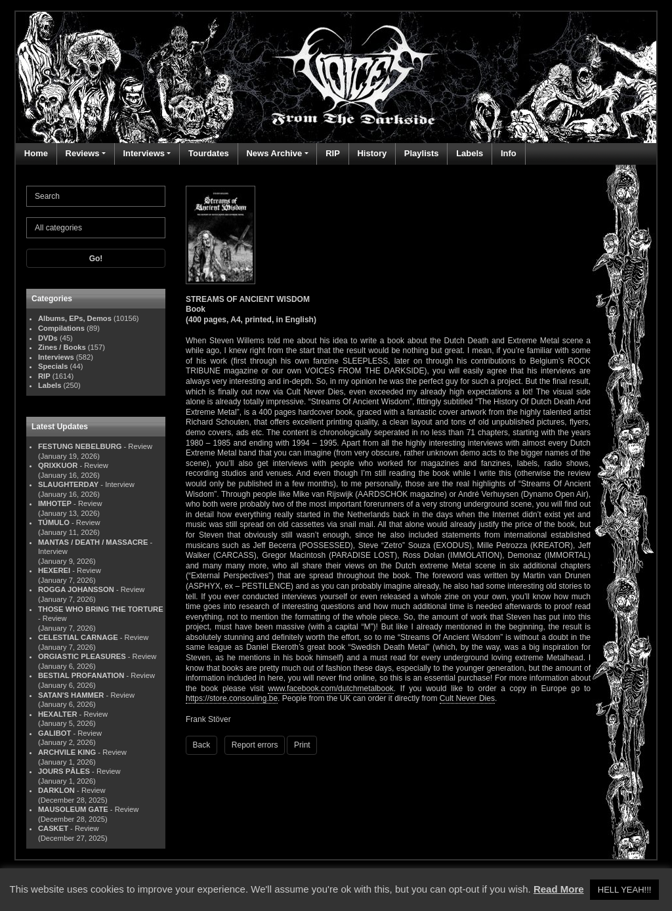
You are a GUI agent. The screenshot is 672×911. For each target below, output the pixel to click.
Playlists (421, 153)
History (372, 153)
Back (202, 745)
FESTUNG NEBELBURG (79, 446)
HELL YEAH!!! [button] (625, 890)
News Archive (274, 153)
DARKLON (56, 790)
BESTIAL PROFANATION (81, 675)
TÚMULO (54, 522)
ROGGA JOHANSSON (76, 589)
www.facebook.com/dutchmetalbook (330, 688)
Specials (53, 366)
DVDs (48, 338)
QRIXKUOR (57, 465)
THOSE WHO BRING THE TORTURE (100, 609)
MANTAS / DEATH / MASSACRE (93, 542)
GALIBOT (54, 733)
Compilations (61, 328)
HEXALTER (57, 714)
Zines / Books (62, 347)
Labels (469, 153)
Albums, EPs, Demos (75, 318)
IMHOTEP (55, 503)
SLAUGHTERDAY (68, 484)
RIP (333, 153)
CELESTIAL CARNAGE (78, 637)
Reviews (83, 153)
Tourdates (208, 153)
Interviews (144, 153)
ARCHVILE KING (67, 752)
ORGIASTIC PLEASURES (82, 656)
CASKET (53, 828)
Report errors (255, 745)
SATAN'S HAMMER (71, 695)
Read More (559, 889)
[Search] (95, 196)
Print (302, 745)
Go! (96, 258)
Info (508, 153)
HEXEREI (54, 570)
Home (36, 153)
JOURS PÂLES (64, 771)
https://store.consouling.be (232, 698)
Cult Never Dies (467, 698)
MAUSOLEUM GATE (73, 809)
